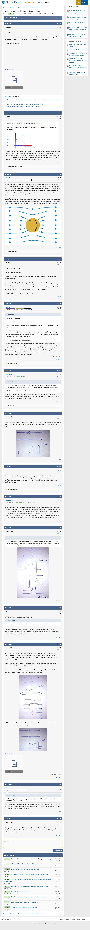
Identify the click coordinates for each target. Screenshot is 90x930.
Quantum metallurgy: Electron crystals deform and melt (24, 107)
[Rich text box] (33, 844)
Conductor (36, 14)
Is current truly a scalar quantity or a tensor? (24, 902)
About (66, 920)
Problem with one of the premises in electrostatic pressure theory (31, 859)
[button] (35, 2)
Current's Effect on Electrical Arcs (21, 892)
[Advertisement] (33, 56)
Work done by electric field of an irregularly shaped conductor (29, 887)
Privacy (77, 920)
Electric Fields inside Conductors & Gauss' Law (26, 864)
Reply (59, 92)
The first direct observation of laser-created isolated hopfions (26, 105)
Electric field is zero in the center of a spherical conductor (28, 897)
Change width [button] (7, 920)
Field (53, 14)
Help (82, 920)
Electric (42, 14)
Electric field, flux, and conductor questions (24, 908)
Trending (48, 2)
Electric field (48, 14)
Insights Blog (29, 2)
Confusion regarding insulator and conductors (25, 870)
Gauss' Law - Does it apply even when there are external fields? (30, 875)
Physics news (8, 97)
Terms (71, 920)
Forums (40, 2)
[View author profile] (30, 503)
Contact (60, 920)
